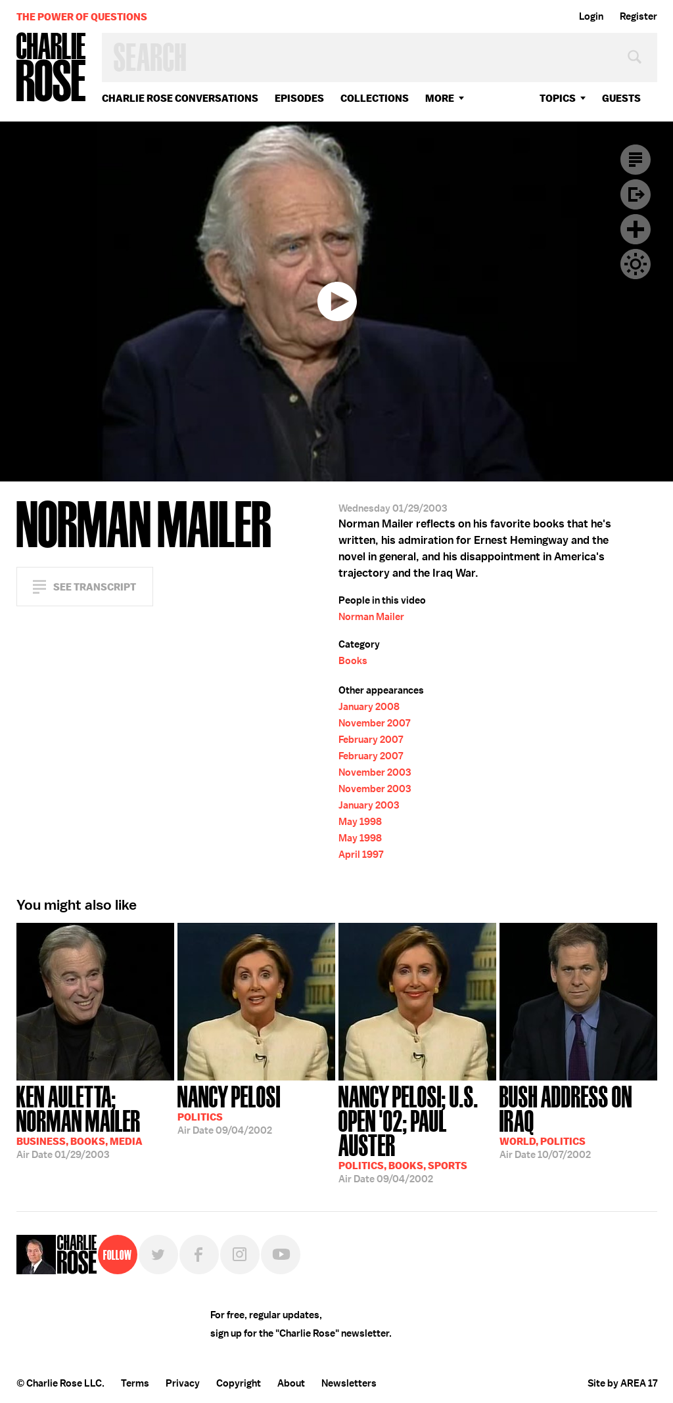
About (291, 1383)
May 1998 (360, 821)
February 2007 (370, 739)
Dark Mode (635, 264)
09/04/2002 (229, 1108)
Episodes (299, 98)
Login (591, 16)
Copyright (238, 1383)
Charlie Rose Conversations (180, 98)
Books (352, 660)
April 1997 (360, 854)
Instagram (240, 1254)
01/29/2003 (95, 1120)
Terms (135, 1383)
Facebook (199, 1254)
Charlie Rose (51, 68)
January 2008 (369, 706)
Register (638, 16)
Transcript (635, 160)
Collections (374, 98)
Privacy (183, 1383)
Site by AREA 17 (622, 1383)
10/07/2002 (578, 1120)
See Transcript (94, 587)
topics (558, 98)
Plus (635, 229)
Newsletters (349, 1383)
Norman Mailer (371, 616)
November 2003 (374, 772)
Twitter (158, 1254)
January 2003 (368, 805)
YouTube (280, 1254)
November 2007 (374, 723)
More (439, 98)
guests (621, 98)
